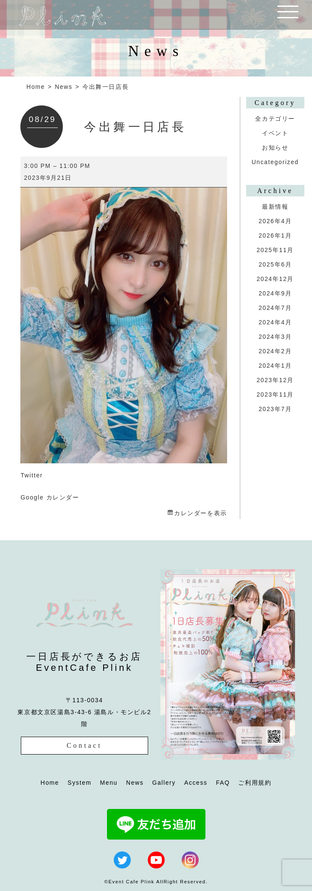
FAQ (223, 782)
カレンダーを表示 (200, 513)
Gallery (164, 782)
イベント (275, 133)
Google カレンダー (49, 497)
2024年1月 (275, 365)
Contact (84, 745)
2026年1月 (275, 235)
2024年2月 (275, 351)
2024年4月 (275, 322)
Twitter (31, 475)
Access (196, 782)
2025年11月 (275, 250)
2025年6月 (275, 264)
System (79, 782)
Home (35, 86)
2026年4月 (275, 221)
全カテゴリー (275, 118)
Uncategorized (275, 162)
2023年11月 (275, 394)
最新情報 (275, 206)
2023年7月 (275, 409)
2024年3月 (275, 336)
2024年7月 (275, 307)
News (63, 86)
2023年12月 (275, 380)
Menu (109, 782)
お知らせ (275, 147)
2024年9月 (275, 293)
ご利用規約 (254, 782)
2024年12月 (275, 278)
